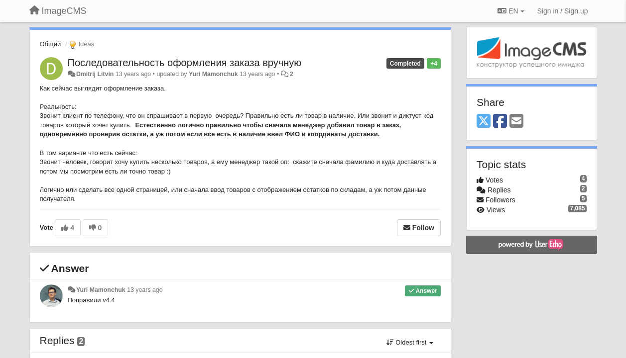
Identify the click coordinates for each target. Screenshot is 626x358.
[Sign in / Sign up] (562, 10)
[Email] (516, 121)
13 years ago (144, 289)
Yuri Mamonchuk (213, 74)
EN (511, 11)
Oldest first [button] (409, 342)
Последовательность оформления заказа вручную (185, 62)
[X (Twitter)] (484, 121)
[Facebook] (500, 121)
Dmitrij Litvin (95, 74)
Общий (50, 44)
